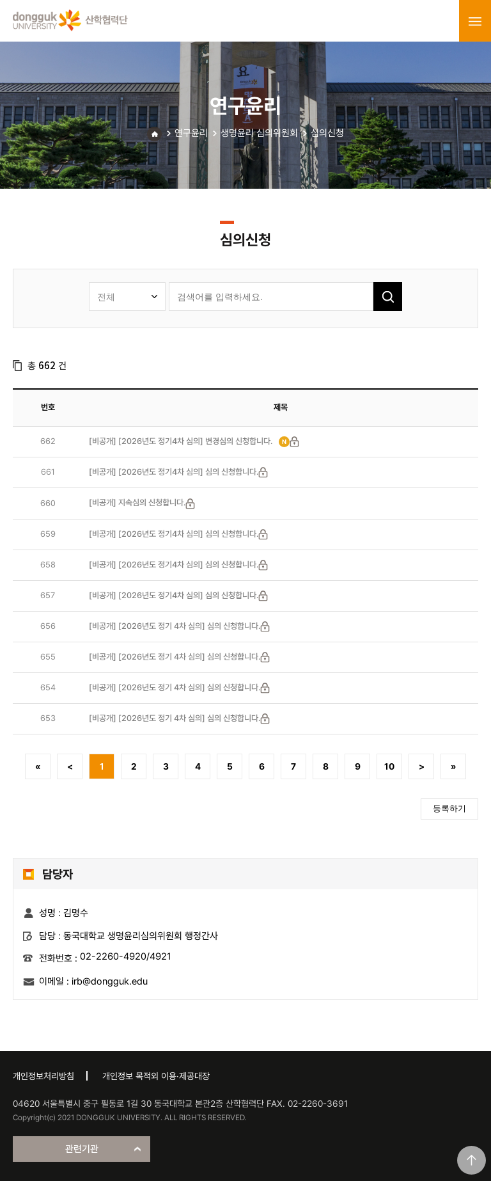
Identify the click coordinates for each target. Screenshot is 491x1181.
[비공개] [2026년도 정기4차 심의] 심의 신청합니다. (173, 472)
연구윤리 (191, 133)
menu (475, 21)
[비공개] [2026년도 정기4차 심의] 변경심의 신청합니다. (180, 441)
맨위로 (471, 1160)
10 (389, 766)
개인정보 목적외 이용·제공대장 (156, 1076)
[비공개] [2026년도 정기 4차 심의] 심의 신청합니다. (174, 626)
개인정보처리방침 (43, 1076)
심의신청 (327, 133)
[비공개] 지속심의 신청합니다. (137, 502)
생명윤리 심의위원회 (259, 133)
